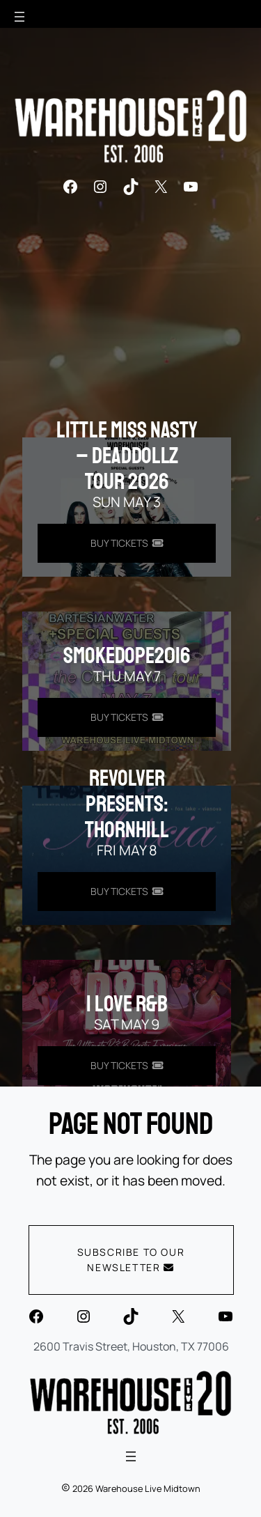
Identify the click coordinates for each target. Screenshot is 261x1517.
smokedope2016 (127, 656)
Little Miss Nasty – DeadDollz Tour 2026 (127, 456)
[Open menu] (19, 16)
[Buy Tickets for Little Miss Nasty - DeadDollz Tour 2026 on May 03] (127, 543)
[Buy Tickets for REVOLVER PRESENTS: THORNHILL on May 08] (127, 891)
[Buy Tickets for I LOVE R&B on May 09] (127, 1065)
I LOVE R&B (127, 1004)
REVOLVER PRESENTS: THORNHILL (127, 804)
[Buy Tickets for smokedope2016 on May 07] (127, 717)
